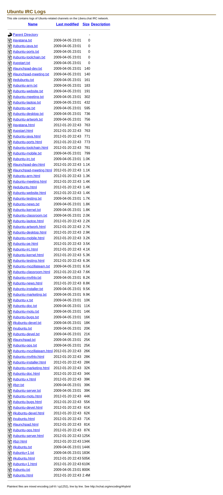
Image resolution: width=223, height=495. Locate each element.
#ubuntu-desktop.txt (28, 114)
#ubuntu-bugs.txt (26, 317)
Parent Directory (25, 35)
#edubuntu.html (25, 187)
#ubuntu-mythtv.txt (27, 277)
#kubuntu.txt (22, 447)
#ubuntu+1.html (25, 464)
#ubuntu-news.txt (26, 204)
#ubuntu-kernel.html (28, 255)
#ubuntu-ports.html (27, 142)
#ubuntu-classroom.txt (30, 215)
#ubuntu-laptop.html (28, 221)
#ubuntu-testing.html (28, 260)
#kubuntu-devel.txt (27, 323)
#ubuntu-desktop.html (29, 232)
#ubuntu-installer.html (29, 362)
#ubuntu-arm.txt (25, 85)
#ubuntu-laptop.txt (27, 102)
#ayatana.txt (22, 40)
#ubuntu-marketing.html (31, 368)
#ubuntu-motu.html (27, 396)
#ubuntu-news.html (27, 283)
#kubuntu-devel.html (28, 413)
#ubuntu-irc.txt (24, 159)
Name (33, 24)
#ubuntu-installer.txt (28, 289)
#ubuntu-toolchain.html (30, 147)
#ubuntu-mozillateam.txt (31, 266)
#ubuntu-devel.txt (26, 334)
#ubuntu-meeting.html (30, 181)
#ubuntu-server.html (28, 436)
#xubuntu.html (24, 419)
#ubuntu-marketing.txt (30, 294)
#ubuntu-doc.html (26, 373)
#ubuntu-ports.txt (26, 51)
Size (86, 24)
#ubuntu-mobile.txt (27, 153)
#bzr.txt (18, 385)
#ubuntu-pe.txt (24, 108)
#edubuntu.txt (23, 80)
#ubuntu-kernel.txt (27, 210)
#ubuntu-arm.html (26, 176)
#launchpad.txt (24, 340)
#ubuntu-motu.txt (26, 311)
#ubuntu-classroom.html (31, 272)
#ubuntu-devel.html (27, 407)
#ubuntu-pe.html (25, 244)
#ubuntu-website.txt (28, 91)
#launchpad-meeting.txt (31, 74)
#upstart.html (23, 131)
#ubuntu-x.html (24, 379)
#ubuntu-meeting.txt (28, 97)
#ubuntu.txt (21, 470)
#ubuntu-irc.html (25, 249)
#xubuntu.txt (22, 328)
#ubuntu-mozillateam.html (33, 351)
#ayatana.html (24, 125)
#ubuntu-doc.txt (25, 306)
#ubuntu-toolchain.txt (29, 57)
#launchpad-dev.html (29, 164)
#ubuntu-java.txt (25, 46)
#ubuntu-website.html (29, 193)
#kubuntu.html (24, 458)
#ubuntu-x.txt (23, 300)
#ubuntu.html (23, 475)
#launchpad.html (25, 424)
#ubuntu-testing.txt (27, 198)
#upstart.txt (21, 63)
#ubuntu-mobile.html (28, 238)
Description (100, 24)
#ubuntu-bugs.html (27, 402)
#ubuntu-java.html (27, 136)
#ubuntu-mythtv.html (28, 357)
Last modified (67, 24)
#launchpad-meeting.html (32, 170)
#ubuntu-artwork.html (29, 227)
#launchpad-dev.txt (27, 68)
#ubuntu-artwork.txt (28, 119)
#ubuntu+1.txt (23, 453)
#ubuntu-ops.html (26, 430)
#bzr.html (20, 441)
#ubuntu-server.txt (27, 390)
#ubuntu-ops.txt (25, 345)
